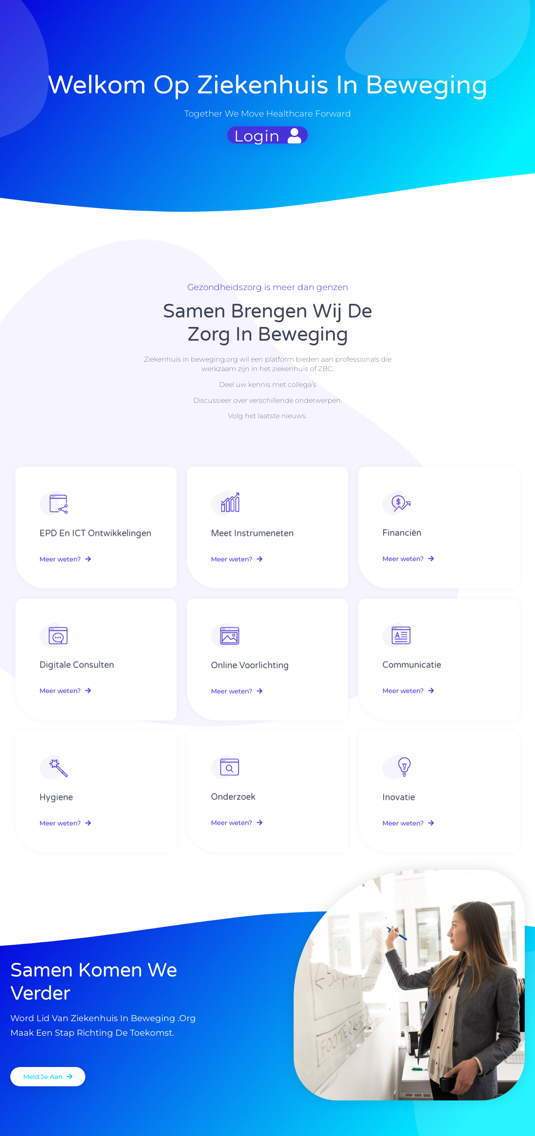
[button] (47, 1076)
